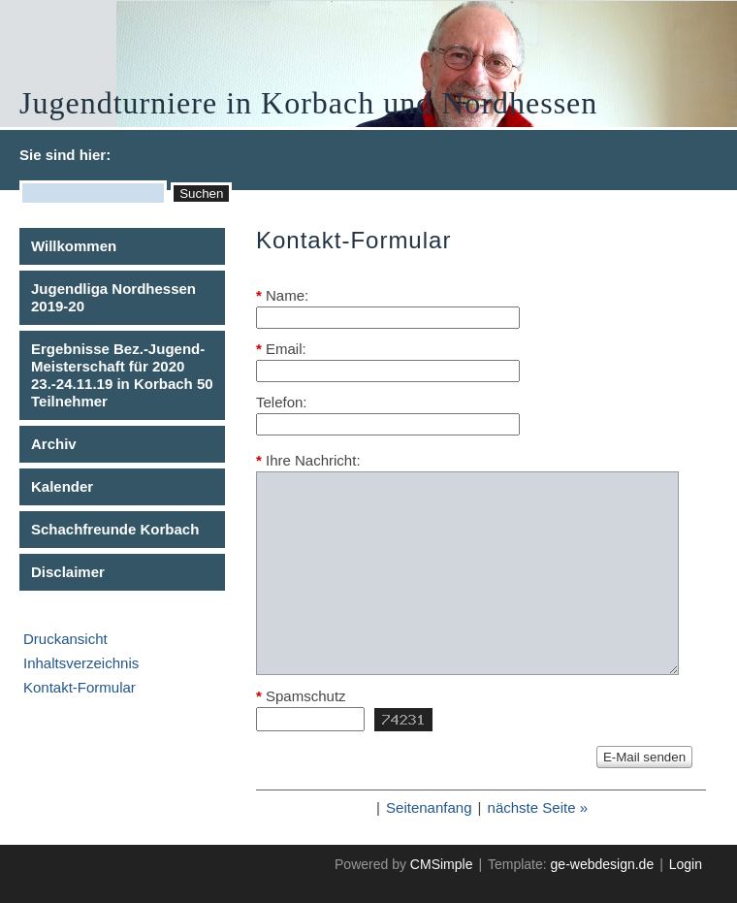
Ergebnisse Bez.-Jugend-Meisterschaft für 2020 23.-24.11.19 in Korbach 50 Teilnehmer (122, 374)
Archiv (54, 443)
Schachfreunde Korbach (115, 529)
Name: (282, 295)
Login (685, 864)
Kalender (62, 486)
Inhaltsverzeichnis (81, 663)
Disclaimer (68, 572)
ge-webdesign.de (603, 864)
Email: (281, 348)
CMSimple (441, 864)
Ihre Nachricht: (308, 460)
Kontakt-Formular (79, 687)
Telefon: (281, 402)
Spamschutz (301, 696)
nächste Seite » (538, 807)
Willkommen (73, 246)
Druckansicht (65, 638)
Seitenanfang (428, 807)
